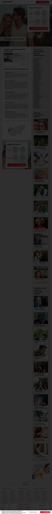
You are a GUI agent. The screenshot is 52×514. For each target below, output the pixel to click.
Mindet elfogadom (45, 512)
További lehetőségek (33, 512)
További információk (4, 513)
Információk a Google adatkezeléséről (15, 513)
